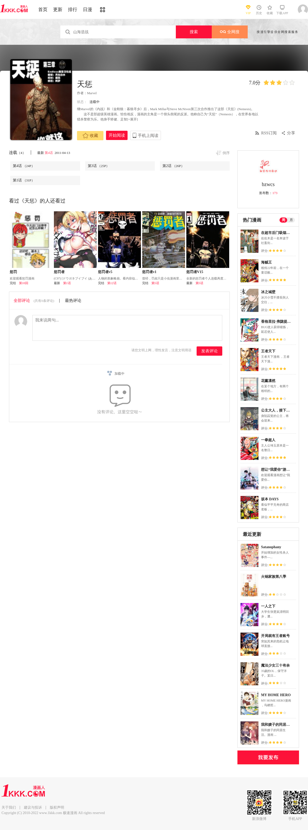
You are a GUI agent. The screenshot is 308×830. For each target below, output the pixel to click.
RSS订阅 (269, 133)
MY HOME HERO (276, 695)
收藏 (90, 135)
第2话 (173, 166)
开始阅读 (117, 135)
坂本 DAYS (269, 499)
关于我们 (9, 807)
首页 (42, 9)
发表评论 (209, 351)
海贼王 (266, 262)
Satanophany (271, 547)
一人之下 (268, 606)
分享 (291, 133)
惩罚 (13, 272)
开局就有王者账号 (275, 636)
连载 (17, 152)
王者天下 (268, 351)
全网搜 (229, 32)
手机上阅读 (148, 135)
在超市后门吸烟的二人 (279, 233)
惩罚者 (59, 272)
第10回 (23, 283)
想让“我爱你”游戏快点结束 (282, 469)
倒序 (226, 153)
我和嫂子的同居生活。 (279, 725)
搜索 (194, 32)
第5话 (155, 283)
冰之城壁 (268, 292)
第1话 (24, 180)
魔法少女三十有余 (275, 665)
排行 (72, 9)
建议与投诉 (33, 807)
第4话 (49, 153)
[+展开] (132, 119)
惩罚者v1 (149, 272)
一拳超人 (268, 440)
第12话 (112, 283)
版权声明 (57, 807)
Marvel (92, 93)
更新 (57, 9)
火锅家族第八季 (273, 577)
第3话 (99, 166)
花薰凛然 (268, 381)
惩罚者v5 (105, 272)
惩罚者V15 (194, 272)
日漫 (87, 9)
